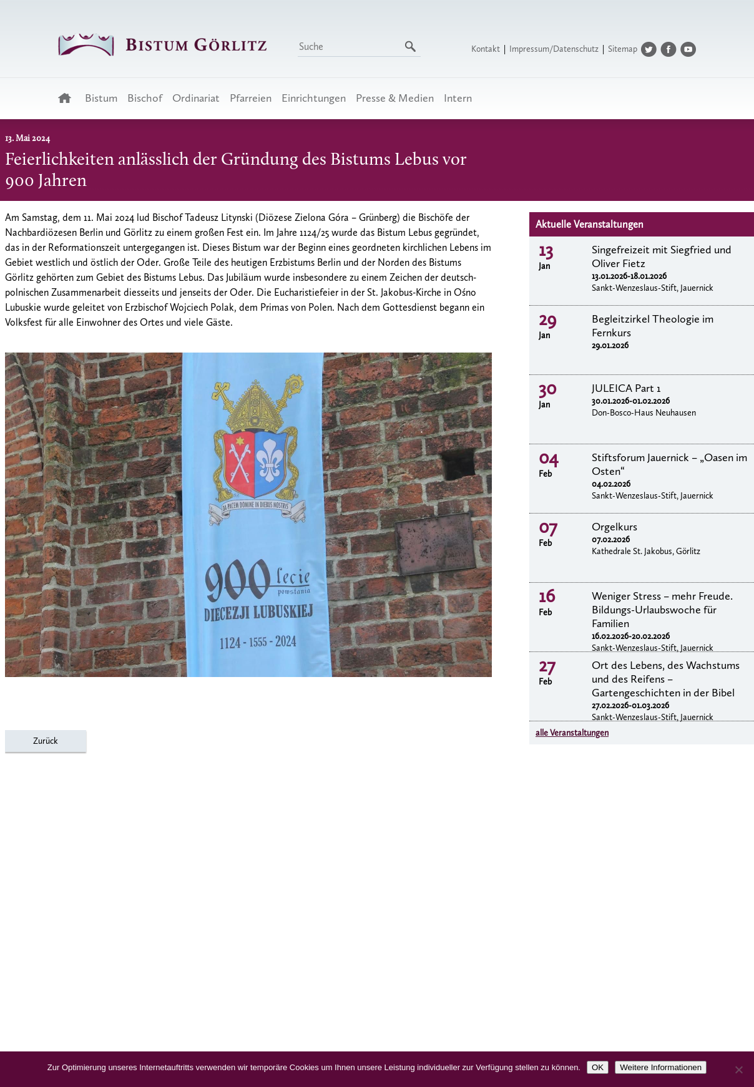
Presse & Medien (395, 98)
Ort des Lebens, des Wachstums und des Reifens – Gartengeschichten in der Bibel (666, 678)
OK (598, 1067)
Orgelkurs (614, 527)
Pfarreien (251, 98)
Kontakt (485, 49)
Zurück (45, 741)
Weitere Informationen (661, 1067)
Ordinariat (196, 98)
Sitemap (622, 49)
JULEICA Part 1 (626, 388)
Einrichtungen (314, 98)
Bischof (144, 98)
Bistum (101, 98)
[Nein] (738, 1069)
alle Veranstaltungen (572, 733)
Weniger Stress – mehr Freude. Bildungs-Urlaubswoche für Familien (662, 609)
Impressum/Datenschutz (554, 49)
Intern (458, 98)
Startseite (68, 98)
